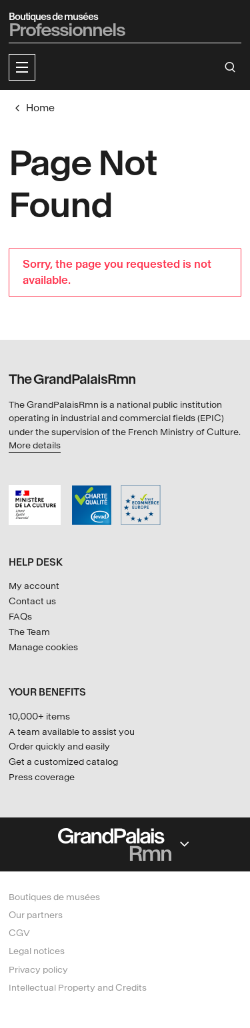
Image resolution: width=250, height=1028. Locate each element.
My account (34, 586)
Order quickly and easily (59, 746)
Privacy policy (38, 969)
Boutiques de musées (54, 897)
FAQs (20, 616)
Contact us (32, 601)
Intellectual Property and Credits (78, 987)
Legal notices (37, 951)
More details (35, 445)
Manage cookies (43, 647)
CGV (19, 933)
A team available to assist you (72, 732)
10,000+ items (39, 716)
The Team (29, 632)
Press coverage (42, 777)
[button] (22, 67)
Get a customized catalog (63, 762)
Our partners (36, 915)
